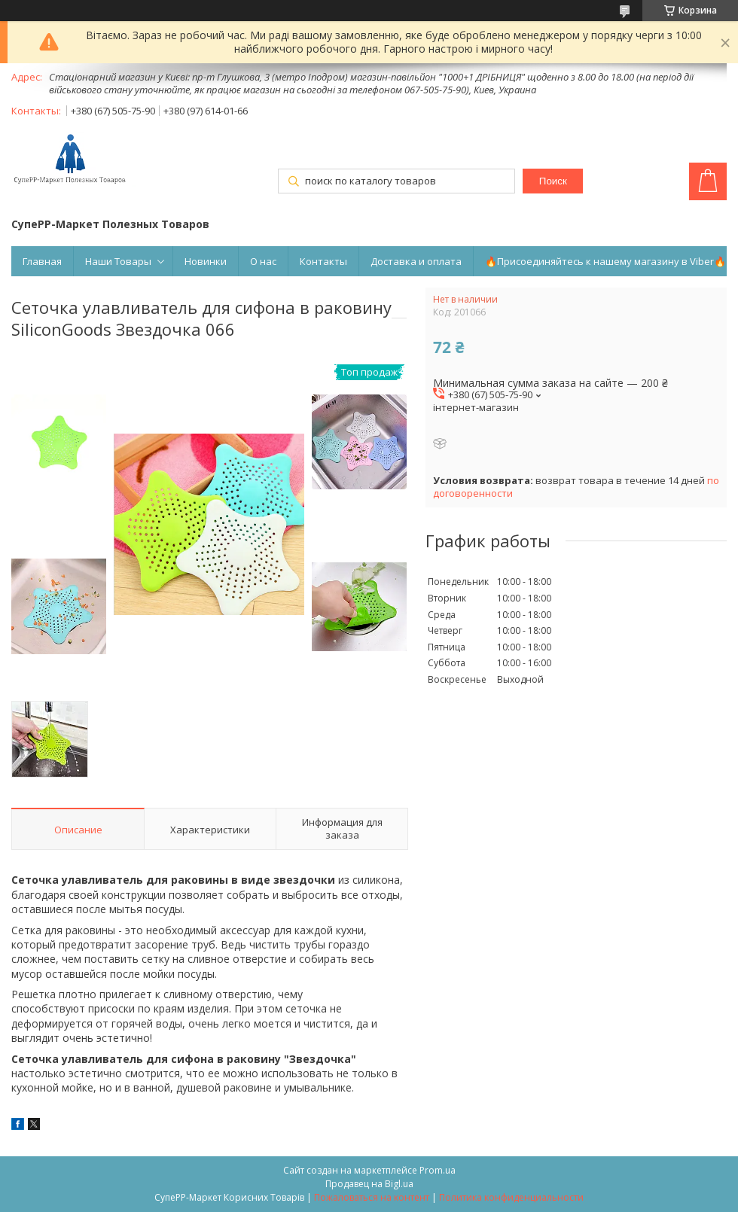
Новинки (205, 261)
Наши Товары (118, 261)
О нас (263, 261)
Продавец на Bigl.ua (369, 1183)
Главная (42, 261)
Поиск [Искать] (553, 181)
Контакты (323, 261)
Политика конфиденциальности (511, 1197)
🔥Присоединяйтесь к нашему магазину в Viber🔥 (605, 261)
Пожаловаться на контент (371, 1197)
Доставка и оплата (416, 261)
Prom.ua (437, 1170)
